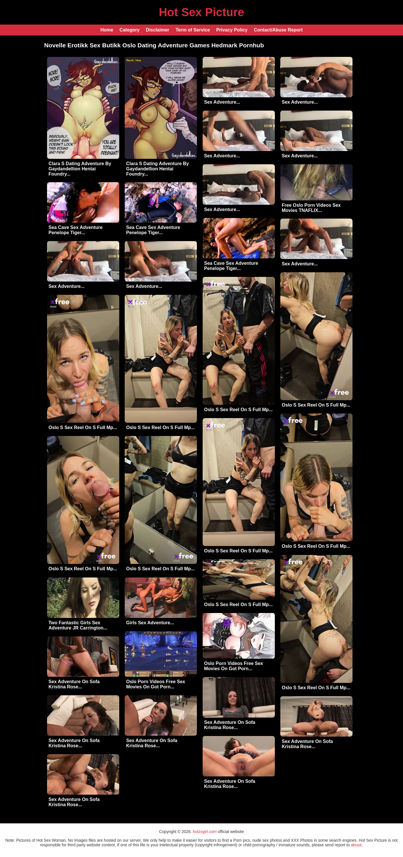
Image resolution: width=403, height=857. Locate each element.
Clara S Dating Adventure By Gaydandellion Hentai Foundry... (79, 168)
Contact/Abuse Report (278, 29)
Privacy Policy (232, 29)
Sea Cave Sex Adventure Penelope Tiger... (75, 230)
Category (129, 29)
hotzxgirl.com (205, 831)
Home (106, 29)
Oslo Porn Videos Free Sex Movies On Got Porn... (233, 666)
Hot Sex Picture (201, 12)
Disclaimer (157, 29)
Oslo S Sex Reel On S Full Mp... (316, 405)
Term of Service (193, 29)
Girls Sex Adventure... (150, 622)
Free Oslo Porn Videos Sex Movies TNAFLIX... (311, 208)
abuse (356, 845)
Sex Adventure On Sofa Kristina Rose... (74, 684)
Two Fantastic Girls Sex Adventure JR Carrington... (77, 625)
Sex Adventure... (222, 102)
